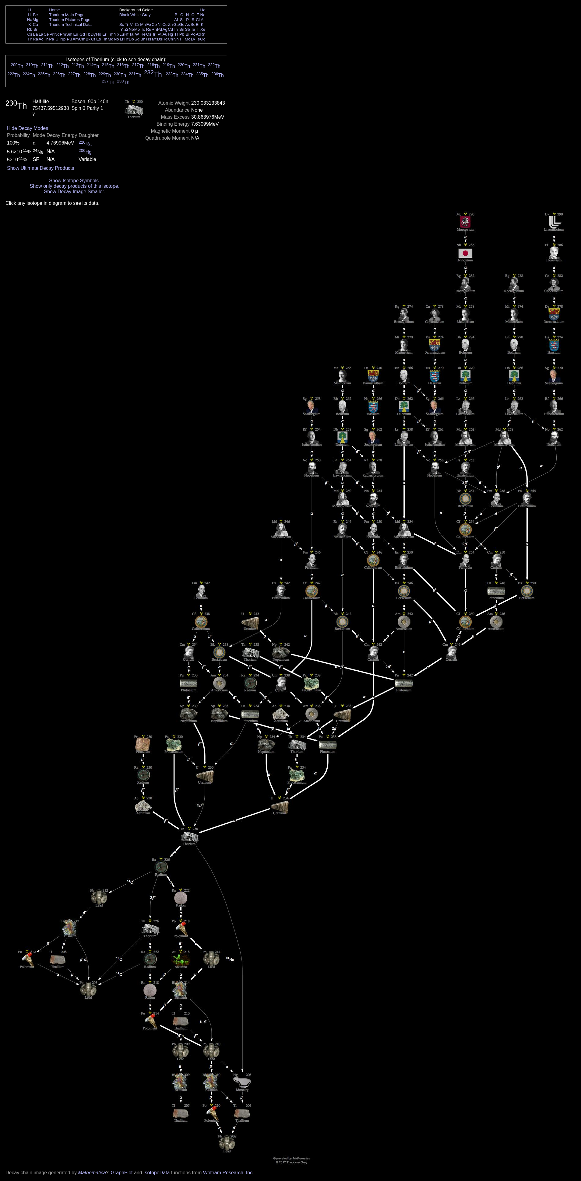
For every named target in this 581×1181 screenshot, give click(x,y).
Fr (30, 39)
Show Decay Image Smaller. (74, 191)
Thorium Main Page (66, 14)
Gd (82, 34)
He (203, 10)
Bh (142, 39)
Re (143, 34)
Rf (126, 39)
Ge (182, 24)
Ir (154, 34)
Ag (164, 29)
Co (154, 24)
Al (176, 19)
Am (76, 39)
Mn (143, 24)
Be (35, 14)
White (135, 14)
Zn (170, 24)
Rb (29, 29)
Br (198, 24)
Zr (127, 29)
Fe (148, 24)
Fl (181, 39)
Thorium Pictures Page (69, 19)
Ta (131, 34)
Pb (181, 34)
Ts (198, 39)
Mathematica (92, 1172)
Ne (203, 14)
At (198, 34)
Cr (137, 24)
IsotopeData (156, 1172)
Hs (148, 39)
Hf (126, 34)
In (176, 29)
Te (193, 29)
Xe (202, 29)
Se (193, 24)
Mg (35, 19)
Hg (170, 34)
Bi (187, 34)
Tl (176, 34)
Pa (51, 39)
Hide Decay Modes (27, 128)
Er (104, 34)
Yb (116, 34)
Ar (203, 19)
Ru (148, 29)
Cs (29, 34)
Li (29, 14)
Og (203, 39)
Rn (203, 34)
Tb (88, 34)
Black (124, 14)
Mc (187, 39)
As (187, 24)
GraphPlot (121, 1172)
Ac (41, 39)
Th (46, 39)
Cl (198, 19)
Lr (122, 39)
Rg (164, 39)
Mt (154, 39)
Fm (104, 39)
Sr (35, 29)
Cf (93, 39)
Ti (126, 24)
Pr (52, 34)
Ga (176, 24)
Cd (170, 29)
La (41, 34)
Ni (160, 24)
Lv (193, 39)
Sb (187, 29)
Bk (88, 39)
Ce (46, 34)
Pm (63, 34)
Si (182, 19)
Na (29, 19)
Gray (146, 14)
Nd (57, 34)
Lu (121, 34)
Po (193, 34)
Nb (131, 29)
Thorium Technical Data (70, 24)
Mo (137, 29)
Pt (160, 34)
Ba (35, 34)
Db (131, 39)
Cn (170, 39)
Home (54, 10)
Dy (93, 34)
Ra (35, 39)
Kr (203, 24)
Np (62, 39)
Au (164, 34)
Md (111, 39)
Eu (75, 34)
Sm (69, 34)
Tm (110, 34)
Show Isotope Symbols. (74, 180)
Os (148, 34)
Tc (143, 29)
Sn (181, 29)
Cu (164, 24)
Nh (176, 39)
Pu (69, 39)
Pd (159, 29)
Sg (137, 39)
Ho (98, 34)
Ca (35, 24)
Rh (154, 29)
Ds (159, 39)
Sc (121, 24)
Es (98, 39)
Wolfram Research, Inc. (228, 1172)
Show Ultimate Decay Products (40, 168)
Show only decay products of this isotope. (74, 186)
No (116, 39)
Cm (82, 39)
